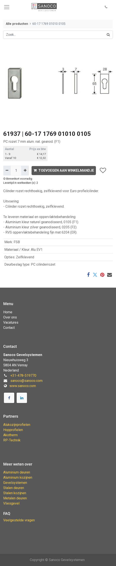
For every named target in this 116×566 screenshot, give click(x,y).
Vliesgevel (11, 503)
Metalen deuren (15, 498)
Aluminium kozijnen (17, 477)
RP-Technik (12, 440)
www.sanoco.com (23, 386)
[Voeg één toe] (25, 171)
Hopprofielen (13, 430)
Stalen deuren (13, 488)
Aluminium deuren (16, 472)
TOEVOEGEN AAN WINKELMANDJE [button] (63, 170)
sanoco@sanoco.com (26, 381)
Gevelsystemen (15, 483)
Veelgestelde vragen (19, 520)
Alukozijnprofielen (16, 425)
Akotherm (10, 435)
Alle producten (17, 24)
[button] (106, 7)
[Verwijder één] (7, 171)
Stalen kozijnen (14, 493)
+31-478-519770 (23, 375)
